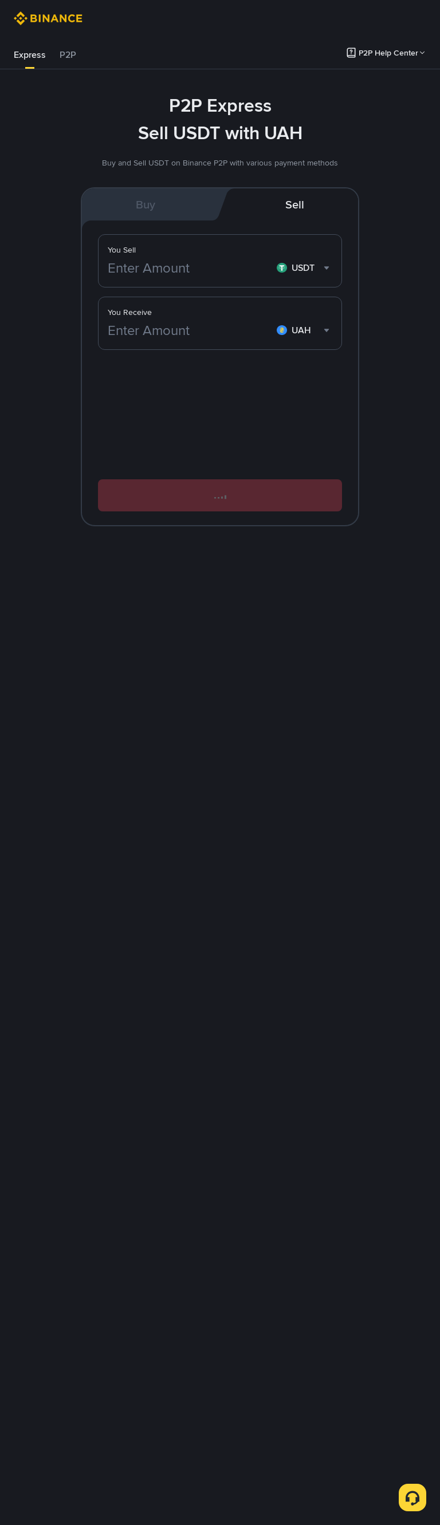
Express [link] (30, 55)
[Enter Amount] (190, 330)
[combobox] (304, 330)
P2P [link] (68, 55)
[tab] (30, 55)
